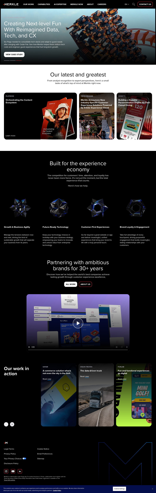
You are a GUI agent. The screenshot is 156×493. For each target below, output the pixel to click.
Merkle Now (76, 4)
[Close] (152, 488)
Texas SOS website (9, 480)
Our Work (28, 4)
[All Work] (70, 284)
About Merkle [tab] (7, 60)
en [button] (126, 4)
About (90, 4)
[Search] (133, 4)
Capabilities (44, 4)
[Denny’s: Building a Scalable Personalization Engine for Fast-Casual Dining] (134, 116)
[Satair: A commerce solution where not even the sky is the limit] (58, 394)
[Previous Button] (6, 424)
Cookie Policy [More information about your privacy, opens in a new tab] (57, 490)
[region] (78, 489)
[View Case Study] (14, 54)
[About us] (85, 284)
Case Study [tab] (19, 60)
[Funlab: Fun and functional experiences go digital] (133, 394)
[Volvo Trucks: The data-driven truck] (96, 394)
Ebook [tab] (13, 60)
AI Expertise (60, 4)
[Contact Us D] (145, 4)
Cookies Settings (119, 489)
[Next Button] (12, 424)
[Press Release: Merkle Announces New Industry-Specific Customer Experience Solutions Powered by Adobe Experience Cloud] (96, 116)
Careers (102, 4)
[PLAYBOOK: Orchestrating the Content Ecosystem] (40, 116)
